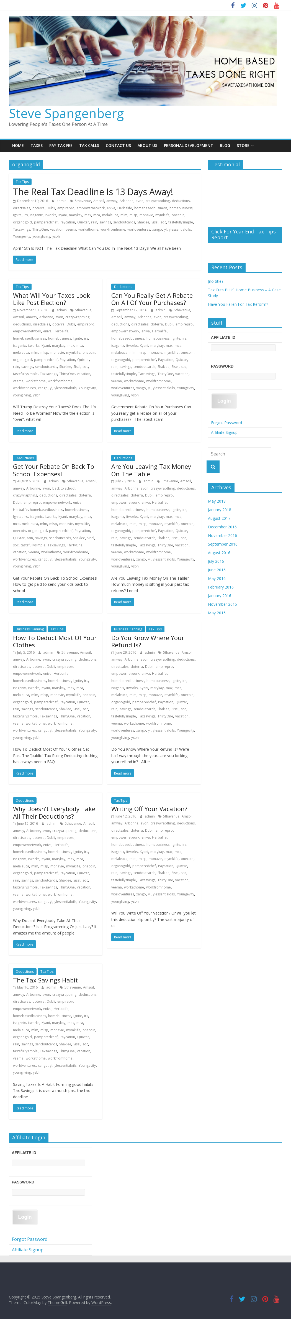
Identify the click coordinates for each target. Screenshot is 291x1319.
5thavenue (83, 200)
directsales (21, 208)
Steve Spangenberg (66, 113)
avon (139, 200)
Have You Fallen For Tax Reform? (238, 304)
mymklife (162, 215)
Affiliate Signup (224, 432)
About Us (147, 145)
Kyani (62, 215)
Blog (225, 145)
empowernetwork (91, 208)
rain (94, 222)
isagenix (36, 215)
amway (111, 200)
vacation (56, 229)
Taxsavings (21, 229)
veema (71, 229)
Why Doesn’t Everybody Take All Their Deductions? (54, 812)
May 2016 (217, 578)
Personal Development (188, 145)
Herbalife (124, 208)
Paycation (67, 222)
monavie (146, 215)
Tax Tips (22, 181)
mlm (123, 215)
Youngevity (21, 236)
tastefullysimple (180, 222)
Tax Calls (89, 145)
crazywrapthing (158, 200)
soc (163, 222)
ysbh (56, 236)
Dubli (51, 208)
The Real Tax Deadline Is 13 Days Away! (93, 192)
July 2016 (216, 561)
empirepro (65, 208)
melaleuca (110, 215)
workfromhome (113, 229)
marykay (75, 215)
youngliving (41, 236)
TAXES (36, 145)
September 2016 (223, 544)
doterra (38, 208)
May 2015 (217, 612)
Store (243, 145)
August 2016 (219, 552)
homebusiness (180, 208)
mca (96, 215)
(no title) (215, 281)
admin (61, 200)
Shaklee (143, 222)
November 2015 (222, 604)
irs (26, 215)
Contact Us (118, 145)
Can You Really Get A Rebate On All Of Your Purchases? (152, 299)
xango (157, 229)
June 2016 (217, 569)
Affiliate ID (223, 337)
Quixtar (83, 222)
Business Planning (30, 629)
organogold (22, 222)
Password (222, 366)
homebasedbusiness (150, 208)
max (87, 215)
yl (165, 229)
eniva (111, 208)
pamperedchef (46, 222)
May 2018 (217, 501)
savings (105, 222)
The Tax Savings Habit (45, 980)
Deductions (123, 286)
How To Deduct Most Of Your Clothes (55, 641)
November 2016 (222, 535)
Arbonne (126, 200)
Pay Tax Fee (61, 145)
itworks (50, 215)
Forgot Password (226, 422)
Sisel (154, 222)
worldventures (138, 229)
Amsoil (98, 200)
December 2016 (222, 526)
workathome (88, 229)
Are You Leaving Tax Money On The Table (151, 470)
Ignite (17, 215)
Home (18, 145)
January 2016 (219, 595)
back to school (63, 488)
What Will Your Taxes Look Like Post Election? (51, 299)
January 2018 (219, 509)
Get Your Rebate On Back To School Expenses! (53, 470)
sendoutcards (124, 222)
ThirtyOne (40, 229)
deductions (181, 200)
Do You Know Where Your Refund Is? (147, 641)
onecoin (178, 215)
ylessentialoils (180, 229)
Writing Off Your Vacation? (149, 808)
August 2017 (219, 518)
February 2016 (221, 587)
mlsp (133, 215)
